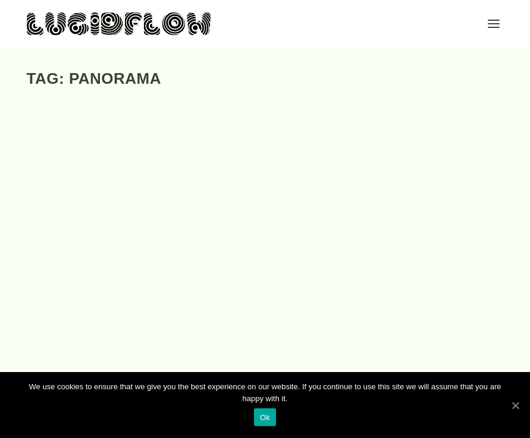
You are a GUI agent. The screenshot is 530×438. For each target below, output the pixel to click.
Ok (265, 417)
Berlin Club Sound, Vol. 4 (94, 263)
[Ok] (515, 405)
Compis (89, 279)
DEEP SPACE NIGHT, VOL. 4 (253, 263)
